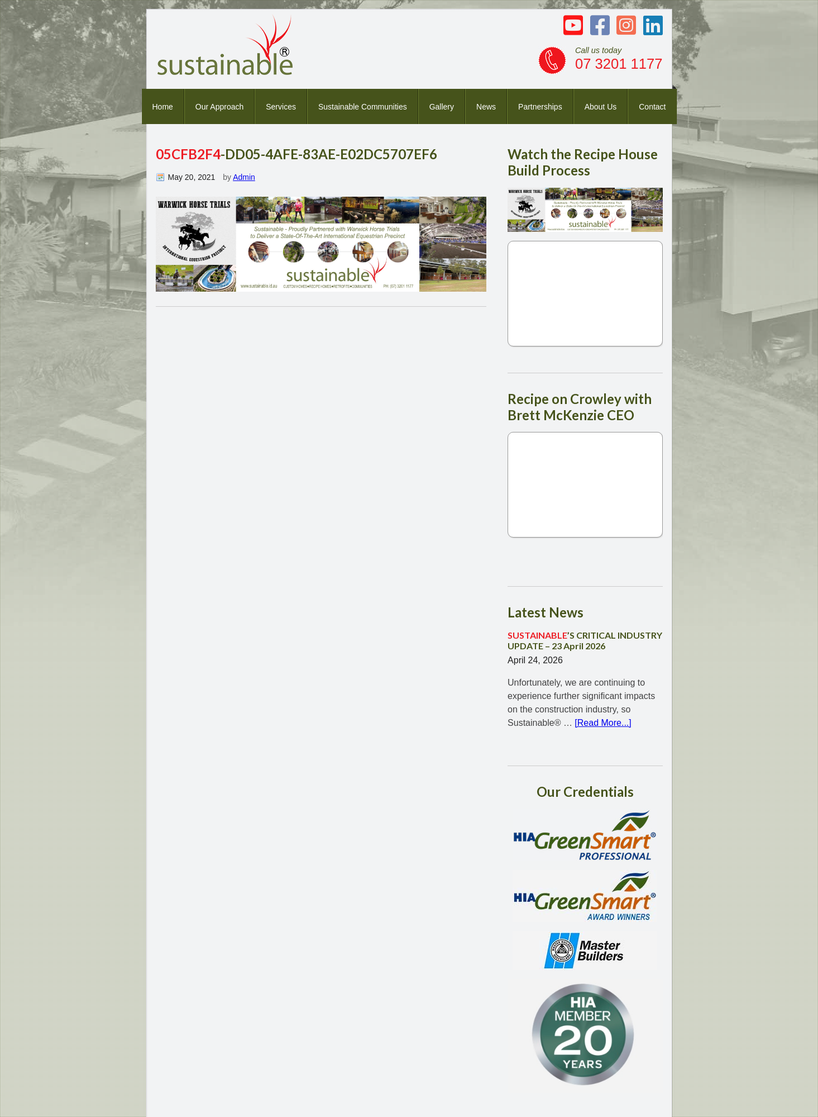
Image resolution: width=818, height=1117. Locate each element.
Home (162, 106)
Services (281, 106)
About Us (601, 106)
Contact (652, 106)
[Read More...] (603, 723)
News (486, 106)
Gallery (441, 106)
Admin (244, 177)
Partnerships (540, 106)
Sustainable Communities (362, 106)
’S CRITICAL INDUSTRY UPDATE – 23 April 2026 (585, 640)
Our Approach (219, 106)
